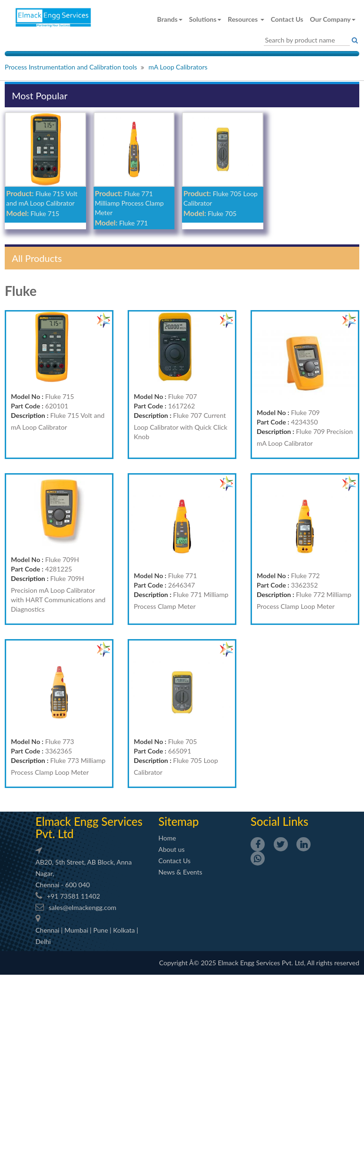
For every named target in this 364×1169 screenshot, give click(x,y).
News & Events (180, 872)
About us (171, 849)
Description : (30, 415)
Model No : (27, 396)
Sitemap (178, 821)
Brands (169, 19)
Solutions (205, 19)
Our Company (332, 19)
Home (167, 838)
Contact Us (287, 19)
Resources (246, 19)
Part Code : (27, 406)
